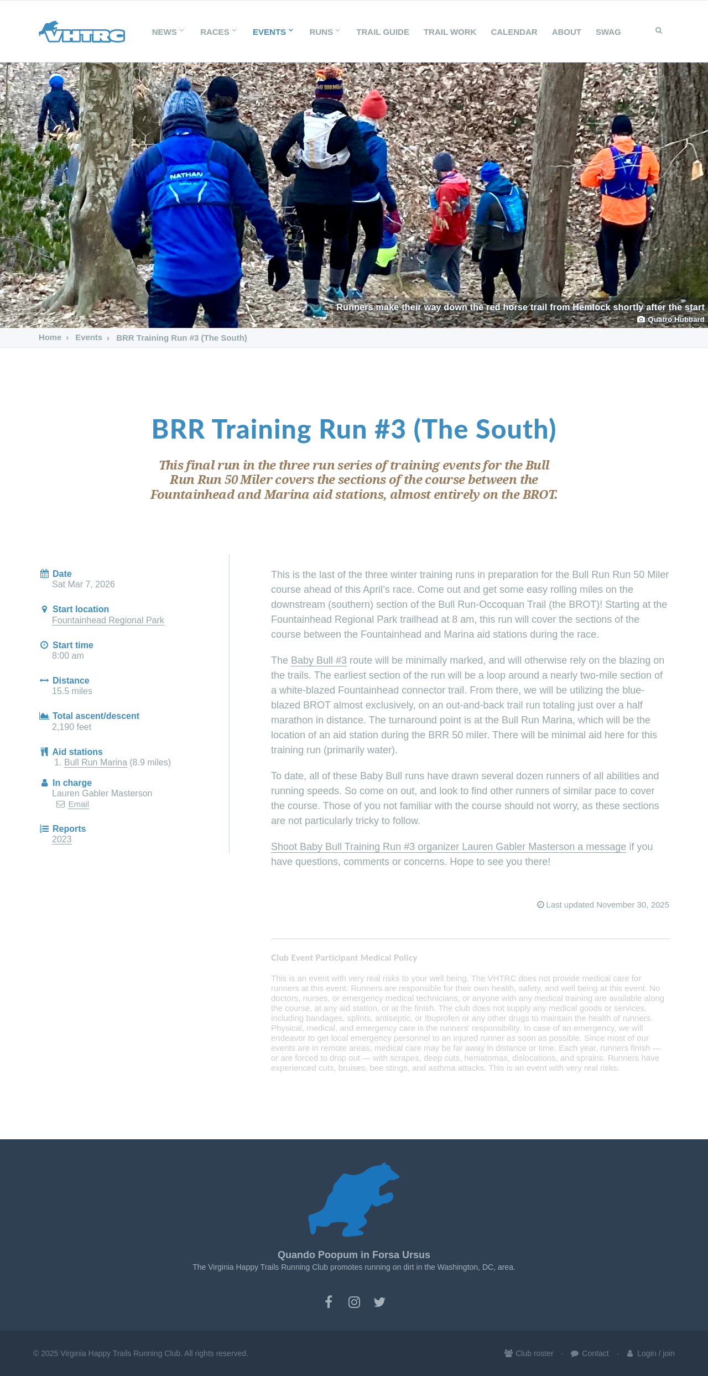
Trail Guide (382, 32)
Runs (325, 32)
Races (219, 32)
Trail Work (450, 32)
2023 (62, 839)
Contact (589, 1353)
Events (274, 32)
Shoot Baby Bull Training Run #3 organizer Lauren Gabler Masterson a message (448, 846)
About (566, 32)
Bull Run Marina (95, 762)
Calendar (514, 32)
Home (50, 337)
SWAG (608, 32)
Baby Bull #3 (319, 660)
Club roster (528, 1353)
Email (78, 804)
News (169, 32)
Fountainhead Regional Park (108, 620)
